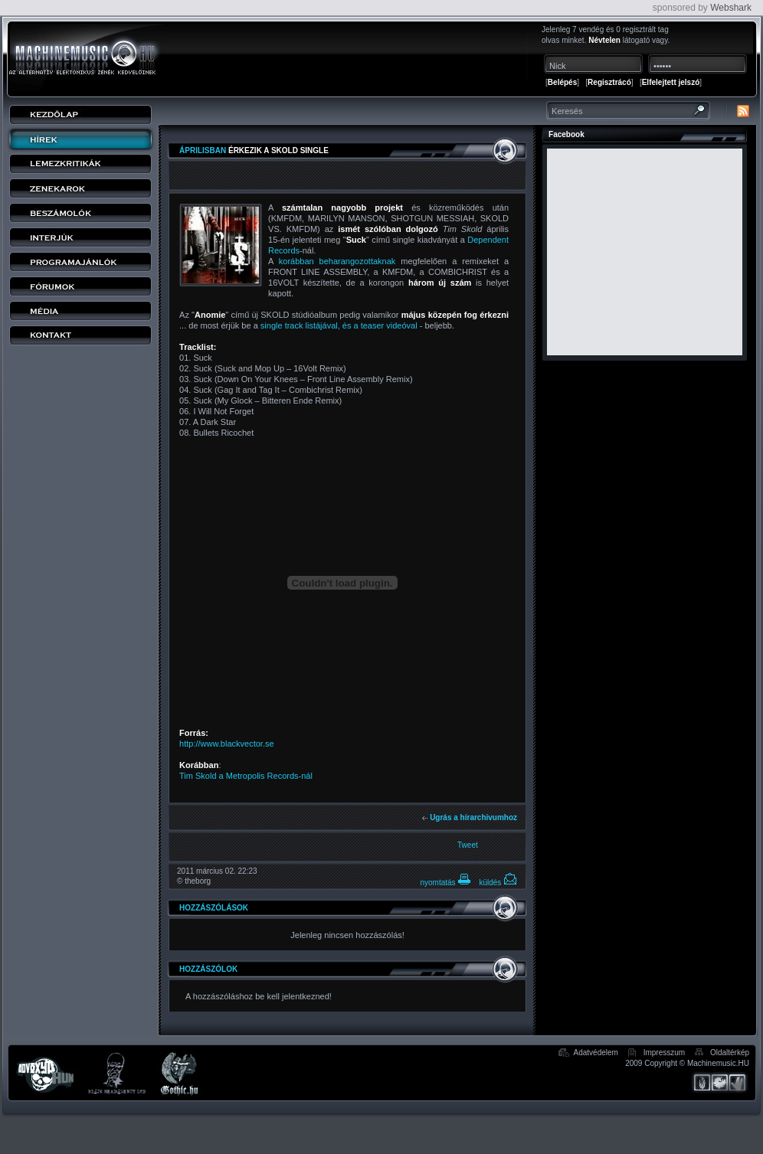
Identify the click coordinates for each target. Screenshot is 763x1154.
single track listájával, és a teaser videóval (339, 325)
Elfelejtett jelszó (671, 82)
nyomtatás (445, 882)
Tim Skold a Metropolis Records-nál (246, 775)
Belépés (562, 82)
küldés (498, 882)
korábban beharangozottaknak (337, 261)
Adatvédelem (596, 1052)
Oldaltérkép (729, 1052)
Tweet (467, 845)
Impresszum (664, 1052)
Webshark (731, 7)
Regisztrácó (609, 82)
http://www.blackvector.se (226, 743)
